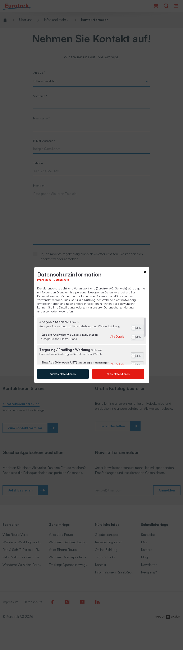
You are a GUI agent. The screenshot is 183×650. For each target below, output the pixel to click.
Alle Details (117, 336)
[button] (133, 328)
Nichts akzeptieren (63, 374)
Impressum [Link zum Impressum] (44, 279)
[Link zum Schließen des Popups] (145, 273)
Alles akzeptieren (118, 374)
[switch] (137, 327)
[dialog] (91, 325)
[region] (91, 341)
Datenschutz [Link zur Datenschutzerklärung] (61, 279)
